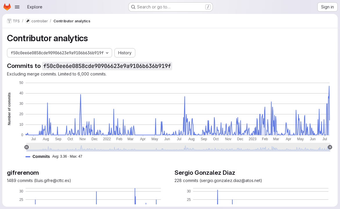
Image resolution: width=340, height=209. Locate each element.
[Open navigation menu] (17, 7)
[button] (56, 157)
